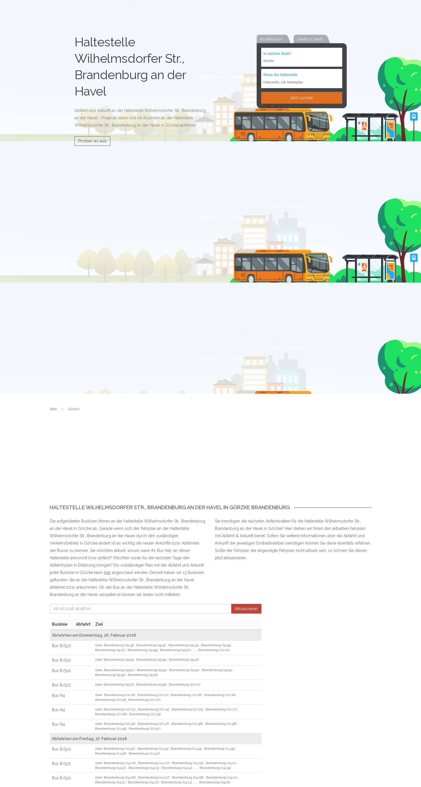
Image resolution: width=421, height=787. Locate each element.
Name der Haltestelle (280, 75)
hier (107, 572)
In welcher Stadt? (277, 53)
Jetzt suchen (301, 98)
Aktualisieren (246, 608)
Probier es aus (92, 141)
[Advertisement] (211, 462)
